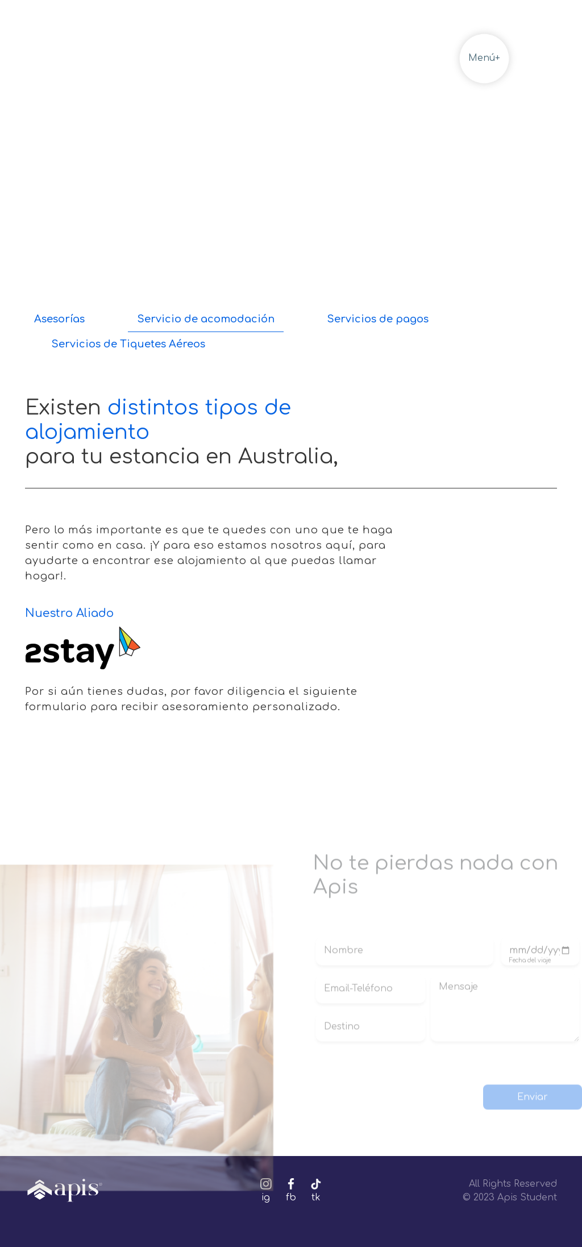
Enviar (532, 1087)
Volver (403, 58)
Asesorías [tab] (59, 319)
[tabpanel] (291, 536)
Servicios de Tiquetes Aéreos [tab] (128, 344)
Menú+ (484, 58)
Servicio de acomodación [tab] (206, 319)
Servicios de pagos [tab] (378, 319)
